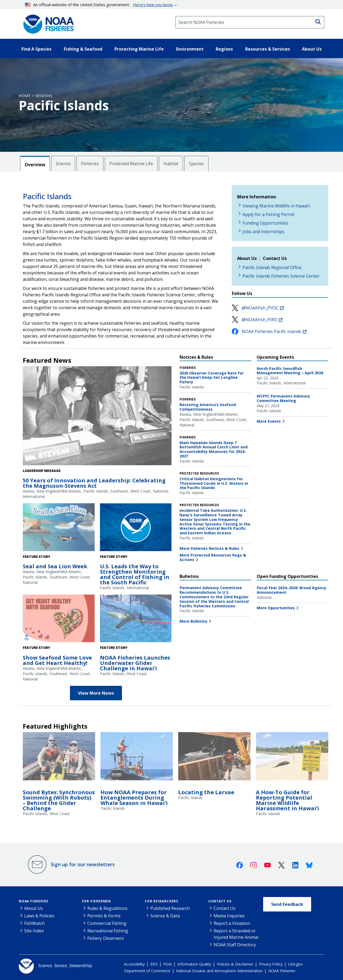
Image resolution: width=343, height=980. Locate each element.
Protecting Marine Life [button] (139, 49)
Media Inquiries (229, 916)
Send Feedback (287, 904)
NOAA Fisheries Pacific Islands (271, 331)
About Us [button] (312, 49)
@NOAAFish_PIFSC (260, 308)
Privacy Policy (270, 964)
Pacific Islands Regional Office (272, 267)
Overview (35, 165)
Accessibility (134, 964)
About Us (33, 908)
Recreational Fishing (107, 931)
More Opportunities (276, 607)
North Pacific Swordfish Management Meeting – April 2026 (290, 371)
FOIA (167, 964)
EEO (154, 964)
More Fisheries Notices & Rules (209, 548)
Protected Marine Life (131, 164)
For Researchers (161, 901)
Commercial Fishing (106, 923)
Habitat (170, 164)
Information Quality (194, 964)
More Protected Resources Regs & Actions (213, 557)
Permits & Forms (104, 916)
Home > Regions (36, 95)
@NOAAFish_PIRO (259, 320)
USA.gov (295, 964)
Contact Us (220, 901)
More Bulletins (193, 621)
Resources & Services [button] (267, 49)
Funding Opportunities (265, 223)
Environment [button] (190, 49)
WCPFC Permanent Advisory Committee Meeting (283, 398)
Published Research (170, 908)
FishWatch (34, 923)
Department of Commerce (147, 970)
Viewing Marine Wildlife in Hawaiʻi (276, 206)
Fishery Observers (105, 938)
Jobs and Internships (263, 231)
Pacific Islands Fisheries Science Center (281, 276)
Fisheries (90, 164)
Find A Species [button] (36, 49)
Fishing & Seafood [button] (83, 49)
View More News (96, 693)
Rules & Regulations (107, 908)
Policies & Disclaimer (235, 964)
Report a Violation (232, 923)
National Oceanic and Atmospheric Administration (219, 970)
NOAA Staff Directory (235, 945)
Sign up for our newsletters (83, 864)
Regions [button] (224, 49)
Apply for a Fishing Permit (268, 214)
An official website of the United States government (99, 4)
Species (196, 164)
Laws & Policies (39, 916)
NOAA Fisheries (33, 901)
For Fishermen (96, 901)
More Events (269, 421)
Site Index (34, 931)
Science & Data (165, 916)
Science (63, 164)
